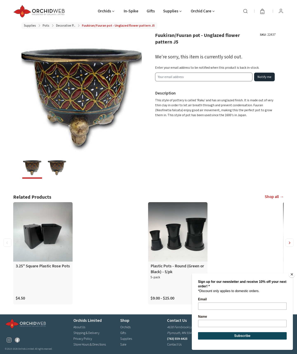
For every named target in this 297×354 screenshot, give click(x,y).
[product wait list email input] (203, 77)
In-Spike (131, 11)
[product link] (43, 253)
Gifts (151, 11)
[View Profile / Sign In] (281, 11)
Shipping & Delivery (86, 333)
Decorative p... (65, 25)
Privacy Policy (82, 338)
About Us (79, 327)
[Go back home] (39, 11)
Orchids (125, 327)
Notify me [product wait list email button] (264, 77)
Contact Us (174, 344)
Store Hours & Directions (89, 344)
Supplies (30, 25)
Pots (45, 25)
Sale (123, 344)
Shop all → (274, 197)
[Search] (245, 11)
